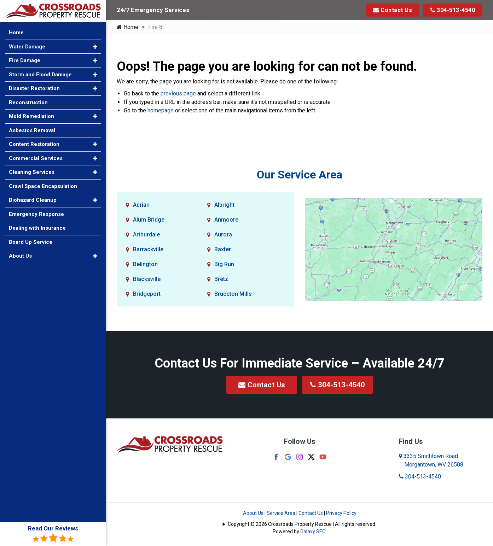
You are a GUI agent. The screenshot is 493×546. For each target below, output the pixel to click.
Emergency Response (36, 214)
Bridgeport (147, 293)
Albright (224, 204)
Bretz (221, 279)
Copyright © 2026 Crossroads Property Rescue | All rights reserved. (302, 524)
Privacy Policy (341, 513)
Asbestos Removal (32, 130)
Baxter (222, 249)
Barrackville (148, 249)
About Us (253, 513)
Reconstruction (28, 102)
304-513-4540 (452, 10)
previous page (178, 93)
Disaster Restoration (34, 88)
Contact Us (392, 10)
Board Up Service (30, 242)
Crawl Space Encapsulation (43, 186)
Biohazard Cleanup (33, 200)
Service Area (281, 513)
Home (127, 27)
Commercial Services (36, 158)
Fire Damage (24, 60)
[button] (95, 47)
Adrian (141, 204)
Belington (145, 264)
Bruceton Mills (233, 293)
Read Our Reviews (53, 534)
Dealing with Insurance (37, 228)
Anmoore (226, 219)
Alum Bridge (148, 219)
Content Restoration (34, 144)
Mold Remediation (31, 116)
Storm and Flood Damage (40, 74)
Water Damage (27, 46)
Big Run (224, 264)
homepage (160, 110)
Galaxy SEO (312, 531)
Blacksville (147, 279)
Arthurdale (146, 234)
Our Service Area (299, 174)
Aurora (223, 234)
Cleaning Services (31, 172)
